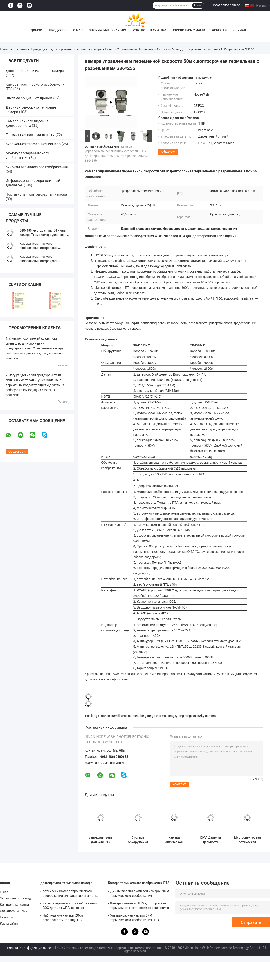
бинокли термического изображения (37, 167)
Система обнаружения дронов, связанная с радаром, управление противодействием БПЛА (138, 840)
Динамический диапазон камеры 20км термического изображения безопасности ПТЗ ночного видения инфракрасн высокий (139, 894)
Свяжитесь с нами (189, 30)
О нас (78, 30)
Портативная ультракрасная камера (36, 194)
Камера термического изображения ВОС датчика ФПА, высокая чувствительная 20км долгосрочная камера (70, 906)
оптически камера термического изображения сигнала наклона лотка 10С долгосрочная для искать (70, 894)
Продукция (39, 49)
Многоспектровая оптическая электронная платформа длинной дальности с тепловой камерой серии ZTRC (247, 840)
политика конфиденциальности (30, 948)
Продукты (58, 30)
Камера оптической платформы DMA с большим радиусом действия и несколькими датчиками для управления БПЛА (174, 840)
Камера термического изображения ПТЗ (138, 883)
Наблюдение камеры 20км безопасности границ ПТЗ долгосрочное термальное (63, 918)
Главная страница (13, 49)
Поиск (198, 5)
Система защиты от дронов (29, 98)
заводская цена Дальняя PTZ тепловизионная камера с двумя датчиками (100, 840)
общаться (168, 151)
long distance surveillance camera (115, 716)
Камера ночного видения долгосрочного (27, 123)
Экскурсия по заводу (107, 30)
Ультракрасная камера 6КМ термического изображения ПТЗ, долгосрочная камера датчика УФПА (138, 918)
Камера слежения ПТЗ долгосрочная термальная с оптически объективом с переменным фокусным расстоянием (139, 906)
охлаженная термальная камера (33, 144)
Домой (36, 30)
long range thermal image (158, 716)
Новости (219, 30)
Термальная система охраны (30, 135)
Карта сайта (9, 923)
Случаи (239, 30)
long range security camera (197, 716)
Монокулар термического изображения (27, 155)
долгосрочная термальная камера (76, 49)
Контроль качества (149, 30)
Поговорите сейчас (226, 5)
